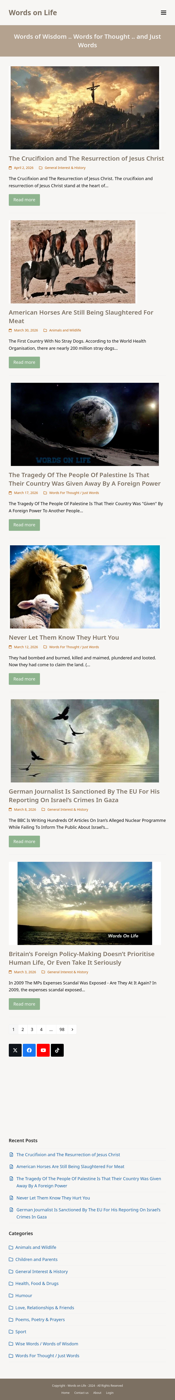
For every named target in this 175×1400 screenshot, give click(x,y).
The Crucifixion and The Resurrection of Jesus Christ (86, 158)
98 (63, 1029)
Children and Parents (36, 1259)
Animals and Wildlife (65, 330)
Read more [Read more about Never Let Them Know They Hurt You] (24, 679)
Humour (23, 1295)
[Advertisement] (87, 1097)
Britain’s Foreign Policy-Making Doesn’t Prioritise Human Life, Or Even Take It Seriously (82, 958)
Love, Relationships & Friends (44, 1307)
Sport (20, 1331)
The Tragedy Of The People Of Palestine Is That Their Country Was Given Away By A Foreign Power (85, 479)
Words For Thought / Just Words (74, 492)
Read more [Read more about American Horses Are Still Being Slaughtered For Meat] (24, 362)
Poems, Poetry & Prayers (40, 1319)
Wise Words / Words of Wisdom (46, 1344)
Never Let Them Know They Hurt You (64, 637)
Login (109, 1393)
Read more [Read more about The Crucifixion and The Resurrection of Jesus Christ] (24, 199)
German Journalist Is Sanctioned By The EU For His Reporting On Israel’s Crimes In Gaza (84, 795)
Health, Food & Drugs (36, 1283)
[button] (163, 12)
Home (65, 1393)
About (97, 1393)
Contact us (81, 1393)
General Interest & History (65, 167)
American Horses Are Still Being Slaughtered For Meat (81, 316)
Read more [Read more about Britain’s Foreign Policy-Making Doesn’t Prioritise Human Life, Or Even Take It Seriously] (24, 1004)
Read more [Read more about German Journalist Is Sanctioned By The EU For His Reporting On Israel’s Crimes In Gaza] (24, 841)
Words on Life (33, 12)
